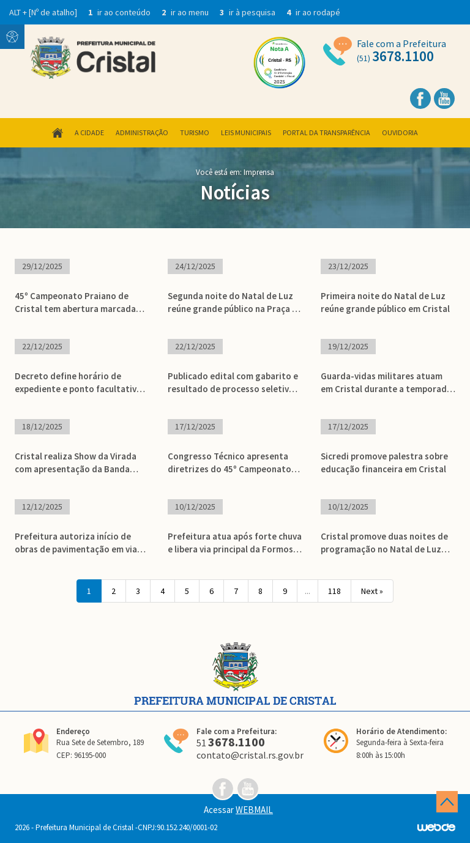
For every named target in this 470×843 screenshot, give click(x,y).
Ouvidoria (400, 132)
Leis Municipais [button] (246, 132)
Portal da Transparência (326, 132)
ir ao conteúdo (120, 12)
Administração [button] (142, 132)
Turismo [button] (194, 132)
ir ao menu (186, 12)
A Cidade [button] (89, 132)
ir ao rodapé (313, 12)
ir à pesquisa (248, 12)
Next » (372, 590)
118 (334, 590)
